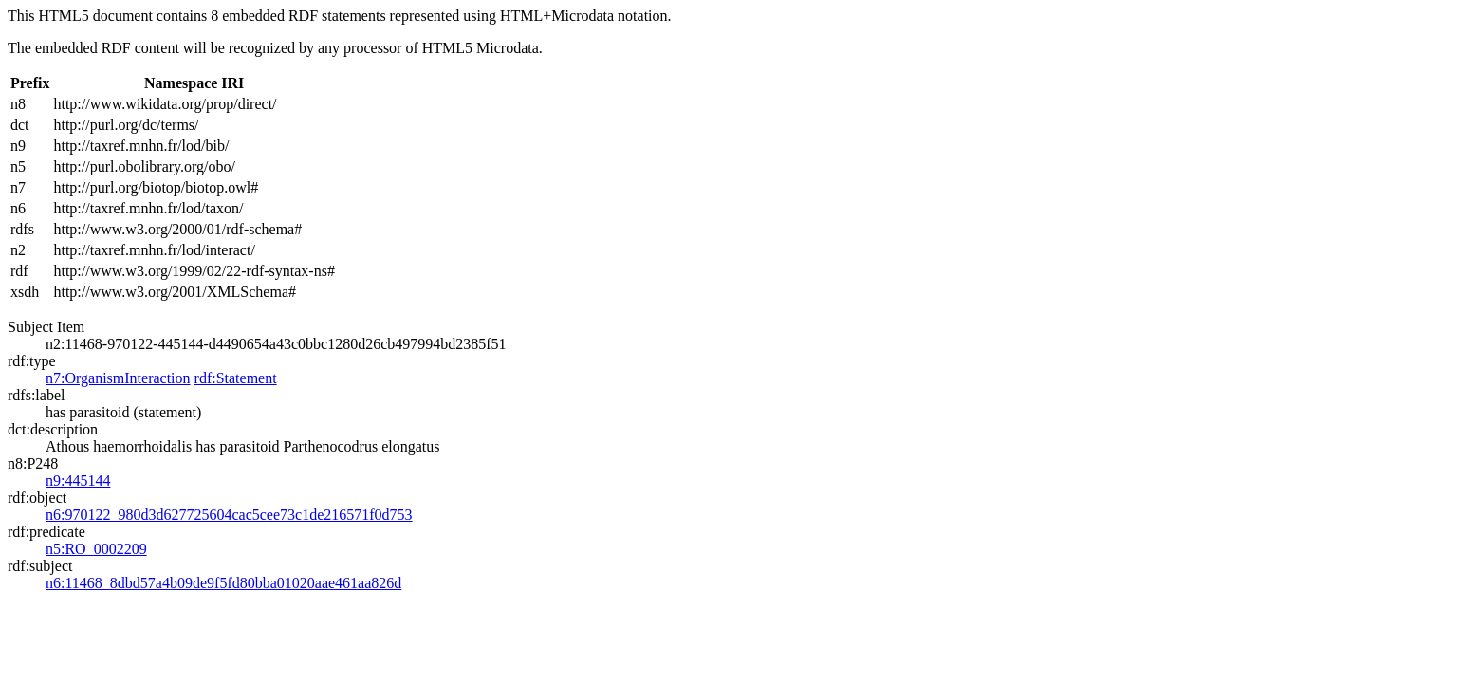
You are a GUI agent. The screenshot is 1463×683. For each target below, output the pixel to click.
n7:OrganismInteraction (118, 378)
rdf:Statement (235, 378)
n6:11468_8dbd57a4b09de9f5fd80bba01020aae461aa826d (223, 583)
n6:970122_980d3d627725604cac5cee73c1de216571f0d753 (229, 515)
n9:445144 (78, 480)
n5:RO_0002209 (96, 549)
